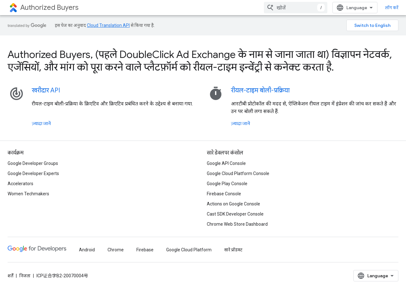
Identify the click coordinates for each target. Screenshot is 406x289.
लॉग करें (391, 7)
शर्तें (10, 275)
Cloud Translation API (108, 25)
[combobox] (295, 7)
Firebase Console (224, 193)
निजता (24, 275)
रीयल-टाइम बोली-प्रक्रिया (260, 90)
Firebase (145, 249)
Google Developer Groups (33, 163)
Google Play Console (227, 183)
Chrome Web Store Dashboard (237, 224)
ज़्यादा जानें (41, 123)
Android (87, 249)
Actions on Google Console (233, 203)
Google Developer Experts (33, 173)
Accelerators (20, 183)
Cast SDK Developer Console (235, 214)
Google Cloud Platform (189, 249)
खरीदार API (46, 90)
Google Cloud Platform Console (238, 173)
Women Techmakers (28, 193)
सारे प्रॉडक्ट (233, 249)
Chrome (116, 249)
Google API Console (226, 163)
